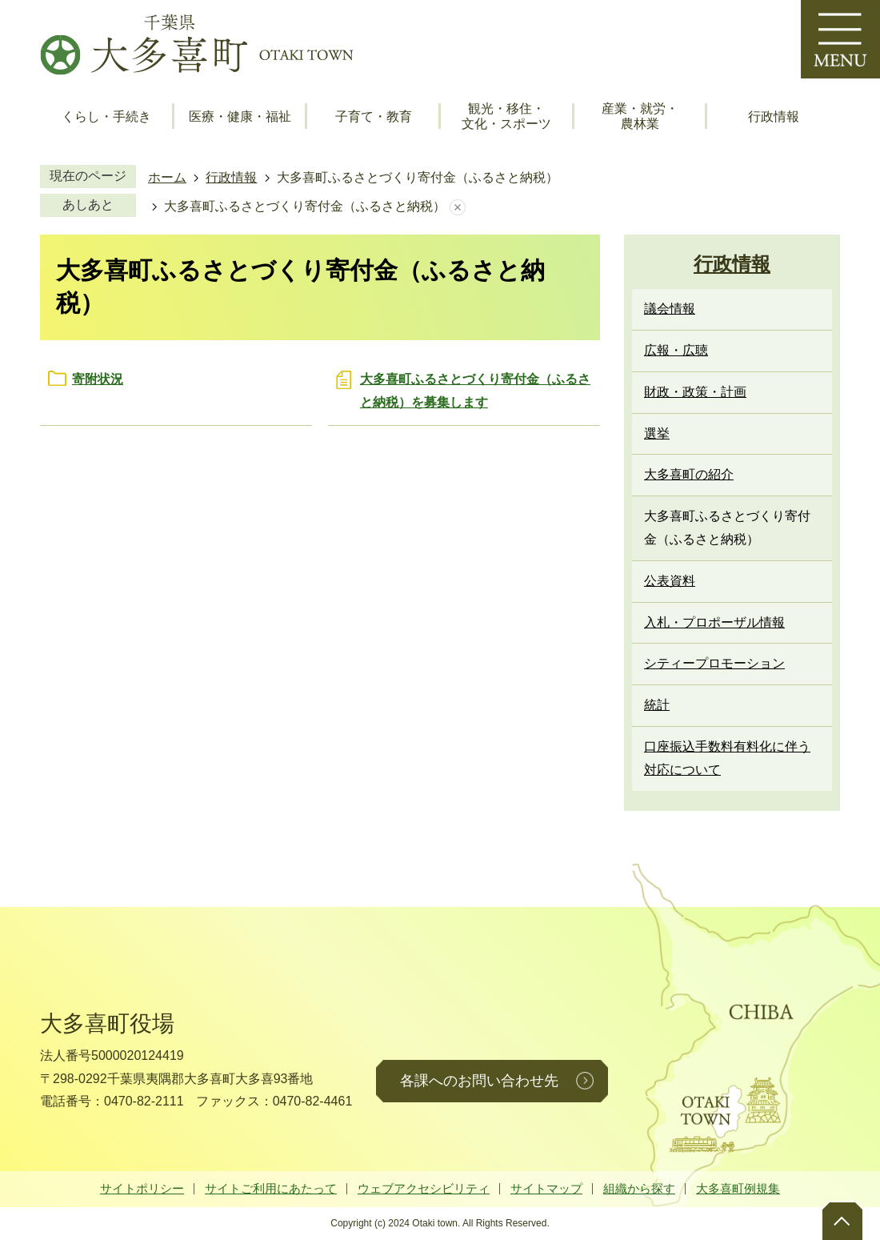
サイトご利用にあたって (271, 1188)
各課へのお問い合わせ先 (479, 1081)
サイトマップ (546, 1188)
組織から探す (639, 1188)
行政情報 (773, 116)
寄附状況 (97, 379)
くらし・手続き (106, 116)
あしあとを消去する (458, 207)
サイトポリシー (142, 1188)
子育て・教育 (373, 116)
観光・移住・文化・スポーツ (506, 116)
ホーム (167, 177)
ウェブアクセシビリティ (424, 1188)
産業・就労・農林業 (640, 116)
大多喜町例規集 (738, 1188)
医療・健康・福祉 (240, 116)
